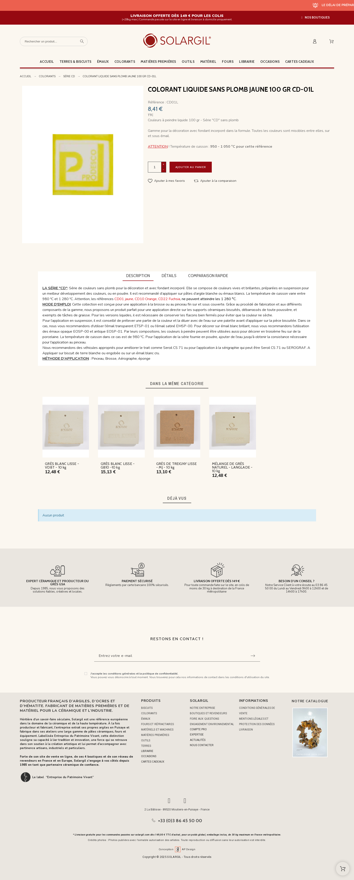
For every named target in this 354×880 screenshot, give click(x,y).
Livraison (246, 729)
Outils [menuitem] (188, 62)
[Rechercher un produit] (54, 41)
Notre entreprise (202, 708)
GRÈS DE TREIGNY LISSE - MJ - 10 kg (176, 465)
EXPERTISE (197, 734)
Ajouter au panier (190, 167)
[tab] (138, 276)
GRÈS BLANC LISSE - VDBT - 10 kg (62, 465)
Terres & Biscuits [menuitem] (75, 62)
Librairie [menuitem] (246, 62)
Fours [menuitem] (227, 62)
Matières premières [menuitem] (158, 62)
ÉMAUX (146, 718)
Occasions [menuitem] (269, 62)
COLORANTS (149, 713)
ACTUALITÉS (197, 740)
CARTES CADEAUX (152, 761)
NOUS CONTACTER (202, 745)
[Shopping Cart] (342, 868)
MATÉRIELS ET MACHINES (157, 729)
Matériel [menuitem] (208, 62)
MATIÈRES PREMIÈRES (155, 735)
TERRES (146, 745)
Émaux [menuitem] (103, 62)
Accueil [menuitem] (47, 62)
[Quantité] (154, 167)
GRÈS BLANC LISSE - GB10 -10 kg (118, 465)
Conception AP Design (177, 849)
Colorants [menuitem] (124, 62)
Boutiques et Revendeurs (208, 713)
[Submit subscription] (253, 655)
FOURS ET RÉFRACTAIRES (157, 724)
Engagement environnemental (212, 724)
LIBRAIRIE (147, 751)
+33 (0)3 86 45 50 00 (180, 820)
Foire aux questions (204, 718)
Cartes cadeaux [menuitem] (299, 62)
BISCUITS (147, 708)
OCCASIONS (148, 756)
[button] (315, 17)
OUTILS (145, 740)
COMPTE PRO (198, 729)
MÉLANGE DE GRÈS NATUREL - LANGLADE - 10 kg (232, 467)
